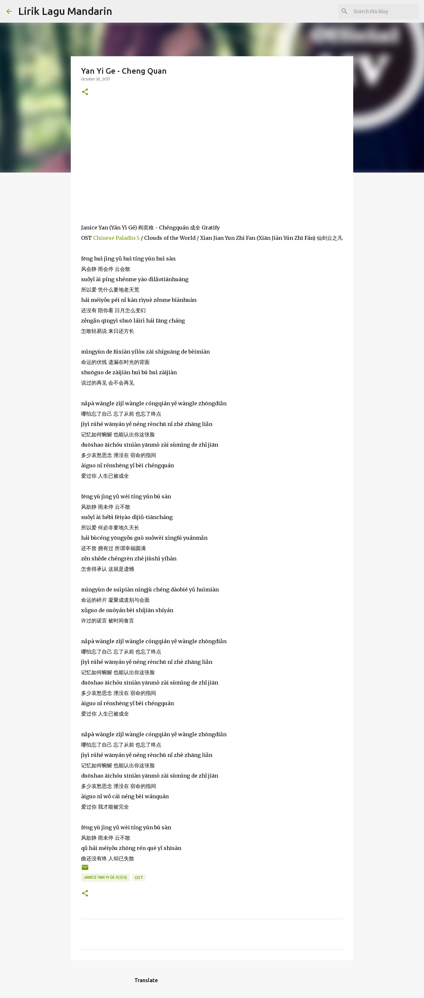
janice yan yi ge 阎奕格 (105, 877)
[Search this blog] (385, 11)
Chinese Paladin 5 (116, 238)
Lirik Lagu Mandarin (65, 11)
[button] (85, 92)
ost (139, 878)
